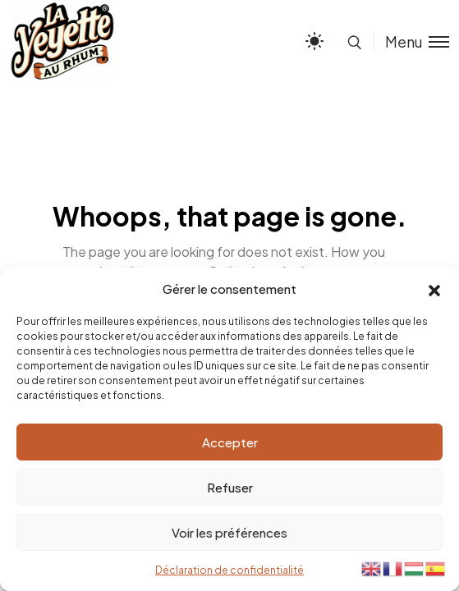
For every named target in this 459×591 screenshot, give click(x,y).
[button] (434, 289)
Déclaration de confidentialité (229, 570)
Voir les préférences (229, 532)
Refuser (230, 487)
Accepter (230, 442)
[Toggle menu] (411, 41)
